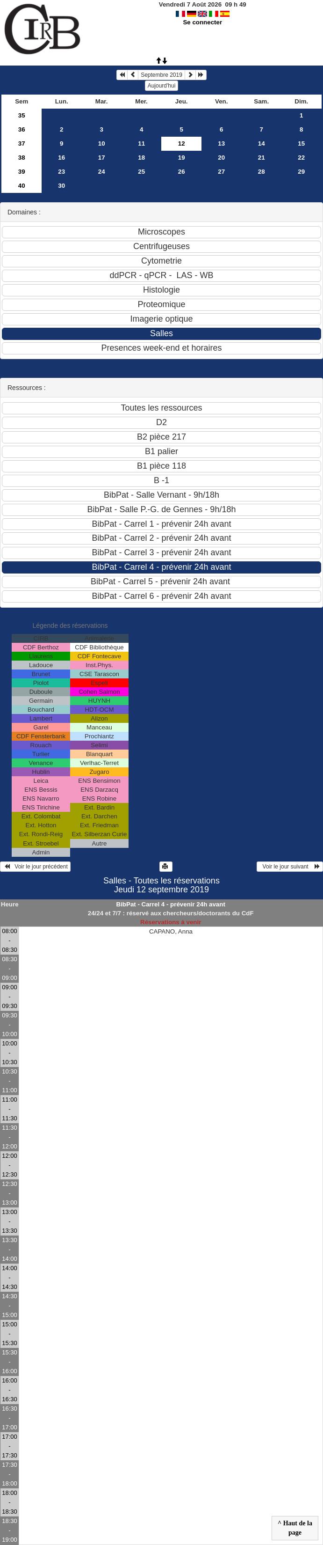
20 (221, 157)
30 (61, 185)
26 (181, 171)
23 (61, 171)
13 (221, 143)
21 (261, 157)
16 (61, 157)
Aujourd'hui (162, 85)
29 (301, 171)
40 (21, 185)
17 (101, 157)
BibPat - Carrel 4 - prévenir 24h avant (170, 904)
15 (301, 143)
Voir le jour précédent (35, 866)
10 (101, 143)
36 (21, 129)
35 (21, 115)
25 (141, 171)
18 (141, 157)
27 (221, 171)
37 (21, 143)
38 (21, 157)
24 (101, 171)
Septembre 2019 (161, 75)
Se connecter (202, 22)
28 (261, 171)
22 (301, 157)
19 (181, 157)
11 (141, 143)
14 (261, 143)
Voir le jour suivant (289, 866)
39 (21, 171)
